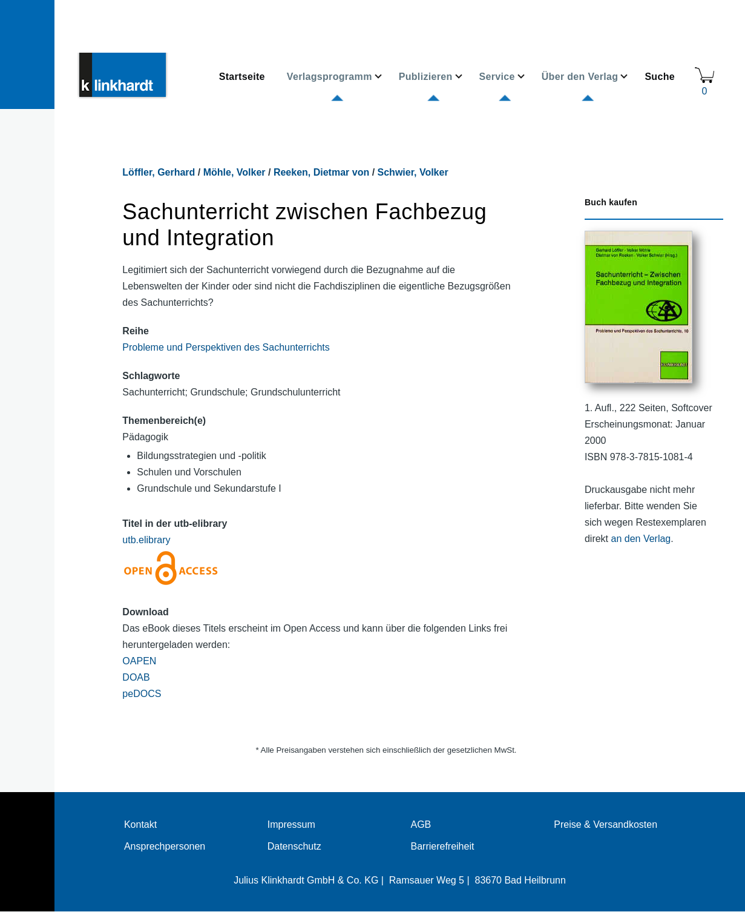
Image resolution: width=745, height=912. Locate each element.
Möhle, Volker (234, 172)
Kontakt (140, 824)
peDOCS (141, 694)
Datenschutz (294, 846)
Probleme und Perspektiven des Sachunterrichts (225, 347)
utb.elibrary (146, 540)
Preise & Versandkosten (605, 824)
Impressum (291, 824)
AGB (420, 824)
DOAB (135, 677)
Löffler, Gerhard (158, 172)
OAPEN (139, 661)
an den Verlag (641, 539)
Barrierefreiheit (442, 846)
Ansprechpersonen (164, 846)
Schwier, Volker (413, 172)
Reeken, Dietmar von (321, 172)
